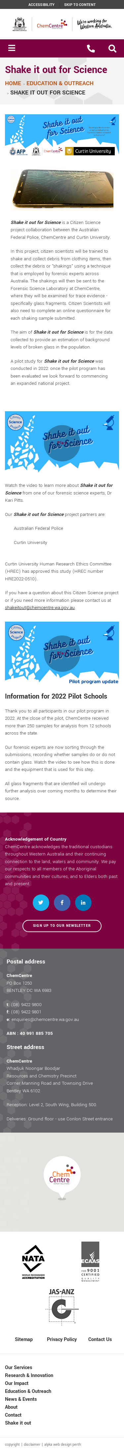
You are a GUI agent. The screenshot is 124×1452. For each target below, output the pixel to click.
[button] (112, 48)
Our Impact (16, 1383)
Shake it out (18, 1423)
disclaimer (32, 1444)
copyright (12, 1444)
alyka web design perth (62, 1444)
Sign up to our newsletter (62, 926)
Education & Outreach (28, 1391)
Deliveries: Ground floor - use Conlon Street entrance (60, 1119)
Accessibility (41, 5)
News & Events (21, 1399)
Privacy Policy (62, 1339)
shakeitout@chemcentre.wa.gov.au (40, 607)
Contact (13, 1415)
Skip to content (80, 5)
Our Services (18, 1367)
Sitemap (24, 1339)
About (11, 1407)
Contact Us (100, 1339)
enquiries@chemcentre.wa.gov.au (45, 1019)
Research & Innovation (29, 1375)
